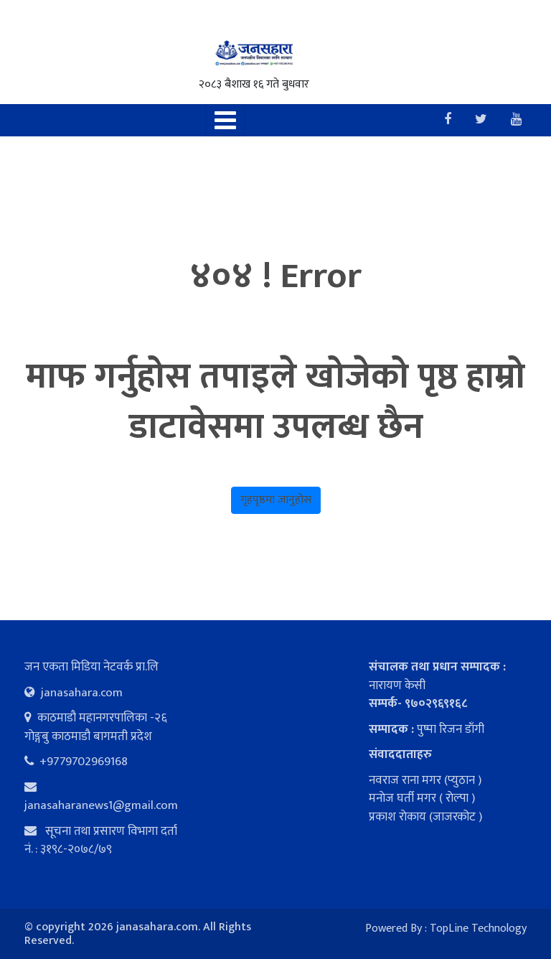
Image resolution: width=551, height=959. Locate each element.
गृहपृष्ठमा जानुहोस (275, 500)
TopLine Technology (478, 928)
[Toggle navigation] (225, 120)
